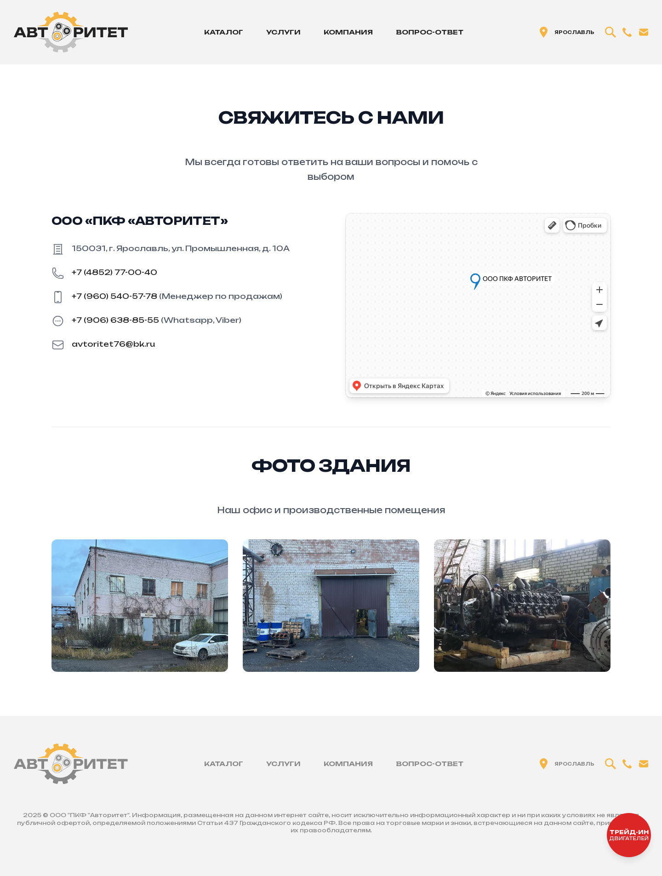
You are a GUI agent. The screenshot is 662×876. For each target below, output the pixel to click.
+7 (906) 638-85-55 (115, 320)
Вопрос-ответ (429, 32)
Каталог (223, 32)
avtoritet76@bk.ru (113, 344)
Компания (348, 32)
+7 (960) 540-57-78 (114, 296)
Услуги (283, 32)
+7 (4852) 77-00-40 (114, 272)
